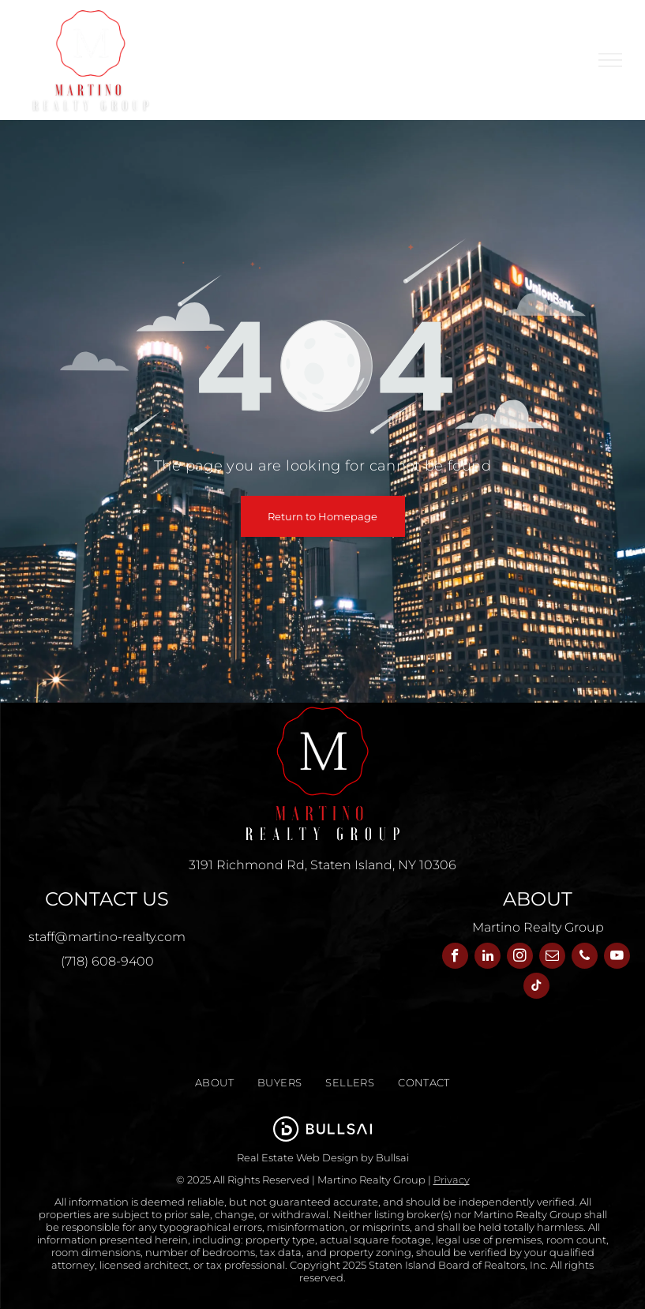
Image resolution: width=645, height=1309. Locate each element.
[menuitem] (214, 1083)
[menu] (610, 60)
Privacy (451, 1179)
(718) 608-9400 (107, 961)
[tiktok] (536, 988)
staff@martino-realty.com (107, 936)
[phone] (585, 958)
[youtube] (617, 958)
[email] (552, 958)
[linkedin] (487, 958)
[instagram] (520, 958)
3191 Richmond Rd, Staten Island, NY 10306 (322, 864)
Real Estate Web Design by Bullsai (323, 1157)
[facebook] (455, 958)
